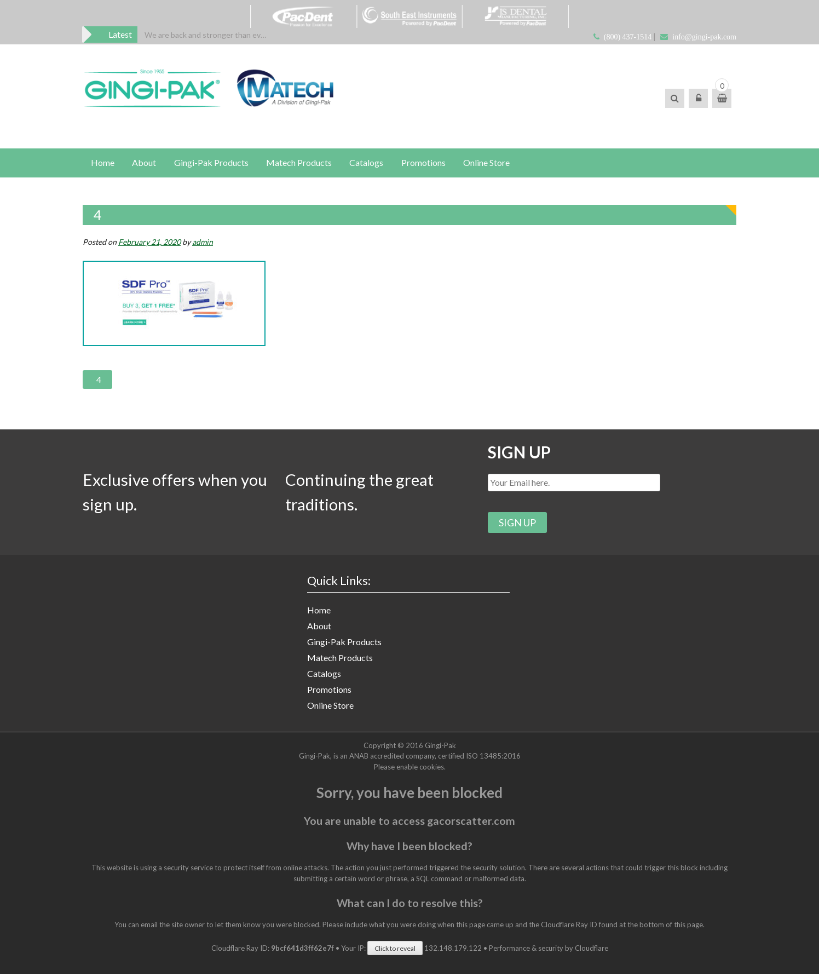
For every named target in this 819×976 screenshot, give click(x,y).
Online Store (488, 163)
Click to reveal (395, 950)
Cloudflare (591, 950)
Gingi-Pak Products (212, 163)
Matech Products (300, 163)
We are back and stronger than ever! (207, 34)
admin (202, 242)
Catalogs (368, 163)
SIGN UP (520, 453)
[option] (207, 35)
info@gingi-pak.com (704, 37)
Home (102, 163)
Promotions (425, 163)
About (144, 163)
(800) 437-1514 (628, 37)
